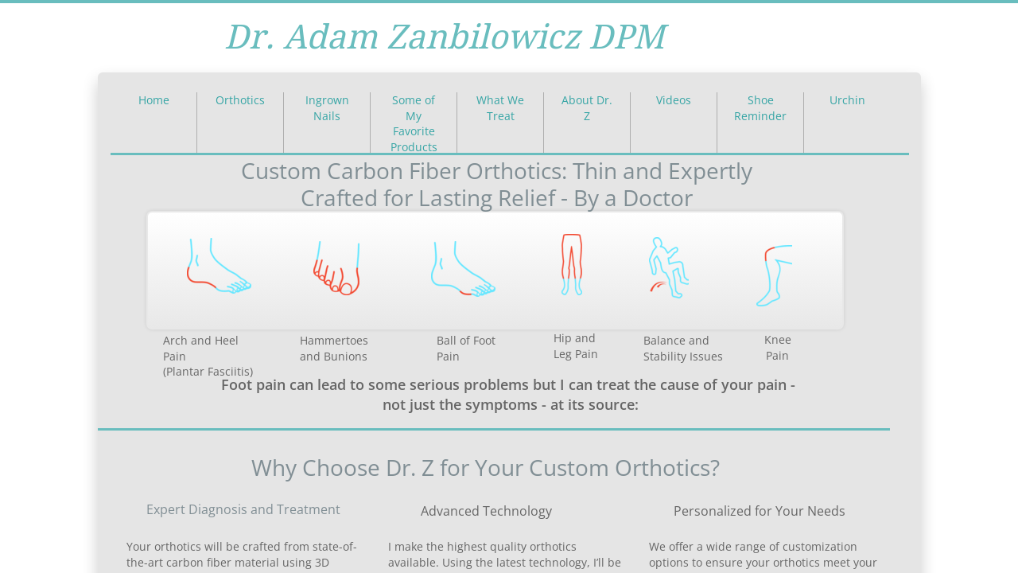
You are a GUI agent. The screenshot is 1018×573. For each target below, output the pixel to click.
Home (153, 99)
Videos (673, 99)
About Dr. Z (586, 107)
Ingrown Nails (327, 107)
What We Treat (500, 107)
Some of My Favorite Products (413, 123)
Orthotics (240, 99)
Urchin (847, 99)
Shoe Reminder (760, 107)
